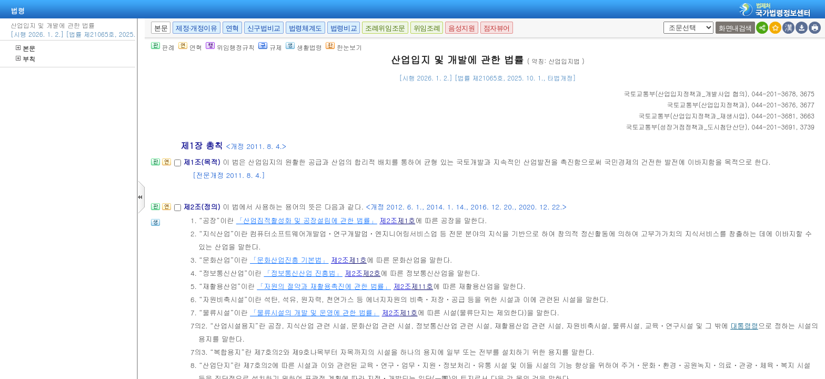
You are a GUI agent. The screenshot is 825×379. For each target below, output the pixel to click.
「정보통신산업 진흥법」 (303, 273)
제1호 (406, 220)
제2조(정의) (203, 207)
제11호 (422, 286)
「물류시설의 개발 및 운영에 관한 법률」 (314, 312)
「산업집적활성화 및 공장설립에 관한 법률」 (306, 220)
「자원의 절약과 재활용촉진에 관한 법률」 (324, 286)
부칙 (25, 58)
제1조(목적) (203, 162)
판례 (163, 47)
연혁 (232, 28)
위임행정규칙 (230, 47)
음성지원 (461, 28)
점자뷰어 (497, 28)
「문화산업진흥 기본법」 (289, 260)
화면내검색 (735, 28)
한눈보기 (344, 47)
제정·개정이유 (196, 28)
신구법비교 (263, 28)
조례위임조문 (385, 28)
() (686, 93)
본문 (25, 48)
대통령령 (744, 326)
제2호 (371, 273)
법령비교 (343, 28)
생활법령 (304, 47)
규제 (270, 47)
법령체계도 (305, 28)
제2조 (388, 220)
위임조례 (427, 28)
